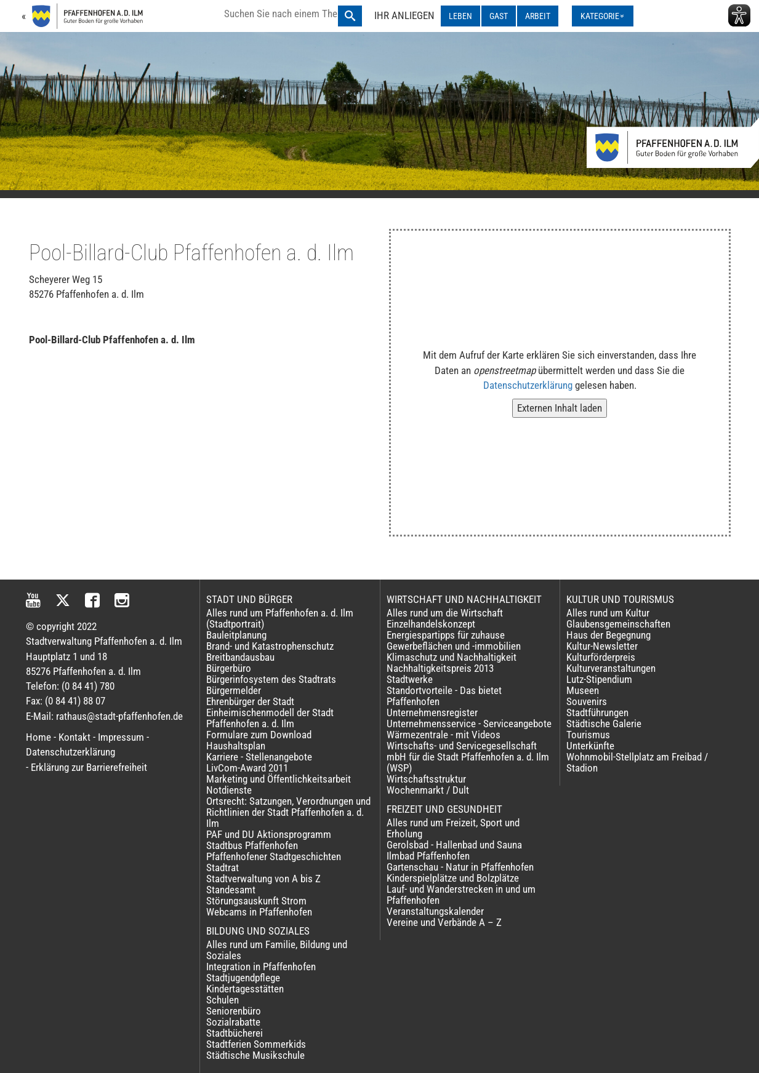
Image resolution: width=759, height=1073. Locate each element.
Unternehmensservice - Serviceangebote (469, 723)
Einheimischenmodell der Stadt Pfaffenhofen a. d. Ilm (270, 718)
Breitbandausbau (240, 657)
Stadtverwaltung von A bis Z (263, 878)
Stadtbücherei (234, 1033)
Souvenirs (586, 701)
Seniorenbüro (233, 1010)
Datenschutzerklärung (527, 385)
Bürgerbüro (228, 668)
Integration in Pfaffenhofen (261, 966)
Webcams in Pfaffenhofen (259, 911)
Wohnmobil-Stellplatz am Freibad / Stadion (637, 762)
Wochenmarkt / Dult (428, 790)
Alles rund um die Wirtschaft (445, 612)
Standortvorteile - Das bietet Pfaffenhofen (444, 696)
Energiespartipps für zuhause (446, 634)
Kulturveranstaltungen (611, 668)
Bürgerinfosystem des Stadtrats (271, 679)
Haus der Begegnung (608, 634)
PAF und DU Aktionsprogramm (268, 834)
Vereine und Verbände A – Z (444, 922)
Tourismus (588, 734)
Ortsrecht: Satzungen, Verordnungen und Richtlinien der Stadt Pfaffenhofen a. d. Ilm (288, 812)
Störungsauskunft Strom (256, 900)
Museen (582, 690)
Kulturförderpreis (600, 657)
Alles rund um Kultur (607, 612)
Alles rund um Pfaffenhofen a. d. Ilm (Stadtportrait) (279, 618)
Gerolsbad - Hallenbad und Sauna (454, 844)
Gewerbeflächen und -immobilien (454, 646)
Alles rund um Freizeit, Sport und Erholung (453, 828)
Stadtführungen (597, 712)
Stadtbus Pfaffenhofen (252, 845)
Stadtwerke (410, 679)
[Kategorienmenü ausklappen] (602, 16)
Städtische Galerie (603, 723)
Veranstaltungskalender (435, 911)
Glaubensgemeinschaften (618, 623)
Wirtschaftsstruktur (426, 778)
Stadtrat (222, 867)
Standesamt (230, 889)
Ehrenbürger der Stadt (250, 701)
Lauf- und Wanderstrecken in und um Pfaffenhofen (461, 895)
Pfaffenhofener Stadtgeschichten (273, 856)
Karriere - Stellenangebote (259, 756)
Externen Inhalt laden (559, 408)
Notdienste (229, 790)
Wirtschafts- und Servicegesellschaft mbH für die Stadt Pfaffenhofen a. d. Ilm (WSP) (468, 756)
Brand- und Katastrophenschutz (270, 646)
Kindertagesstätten (245, 988)
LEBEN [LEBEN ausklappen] (460, 16)
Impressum (121, 737)
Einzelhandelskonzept (431, 623)
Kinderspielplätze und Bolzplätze (453, 878)
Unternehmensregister (432, 712)
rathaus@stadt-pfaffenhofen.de (119, 716)
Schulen (222, 999)
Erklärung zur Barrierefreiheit (89, 767)
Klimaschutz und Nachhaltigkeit (451, 657)
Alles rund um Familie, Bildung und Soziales (276, 950)
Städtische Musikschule (255, 1055)
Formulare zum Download (258, 734)
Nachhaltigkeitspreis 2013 (440, 668)
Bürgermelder (233, 690)
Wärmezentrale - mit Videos (443, 734)
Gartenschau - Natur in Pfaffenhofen (460, 866)
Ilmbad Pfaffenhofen (428, 855)
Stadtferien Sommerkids (256, 1044)
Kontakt (74, 737)
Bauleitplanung (236, 634)
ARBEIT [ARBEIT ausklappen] (537, 16)
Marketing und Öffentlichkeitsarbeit (278, 778)
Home (38, 737)
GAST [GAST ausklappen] (498, 16)
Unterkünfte (590, 745)
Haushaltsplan (235, 745)
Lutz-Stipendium (599, 679)
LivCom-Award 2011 (247, 767)
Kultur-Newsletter (602, 646)
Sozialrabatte (233, 1021)
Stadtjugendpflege (243, 977)
